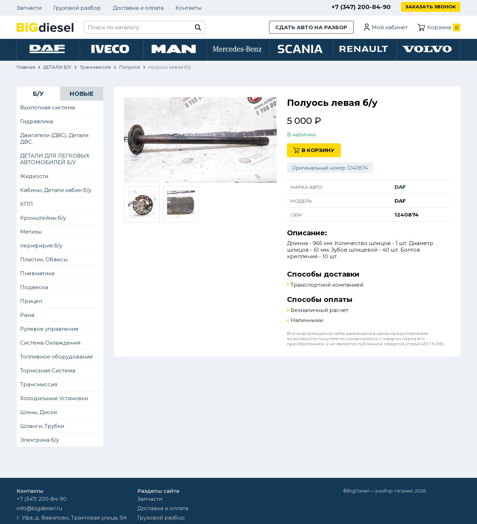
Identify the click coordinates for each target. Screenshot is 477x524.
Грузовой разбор (77, 8)
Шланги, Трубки (42, 427)
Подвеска (34, 289)
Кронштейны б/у (43, 219)
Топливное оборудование (56, 358)
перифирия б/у (41, 247)
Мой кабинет (390, 27)
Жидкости (34, 178)
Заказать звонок (431, 7)
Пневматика (37, 275)
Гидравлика (36, 123)
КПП (26, 205)
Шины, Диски (38, 414)
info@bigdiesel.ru (39, 508)
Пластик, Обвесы (44, 261)
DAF (400, 188)
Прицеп (31, 302)
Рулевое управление (49, 330)
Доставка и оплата (138, 8)
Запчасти (29, 8)
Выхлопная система (47, 109)
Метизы (31, 233)
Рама (27, 316)
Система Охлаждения (50, 344)
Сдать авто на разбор (311, 27)
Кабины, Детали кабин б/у (55, 191)
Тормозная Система (47, 372)
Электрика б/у (39, 441)
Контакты (188, 8)
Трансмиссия (38, 386)
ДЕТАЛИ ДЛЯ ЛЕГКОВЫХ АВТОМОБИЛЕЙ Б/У (54, 160)
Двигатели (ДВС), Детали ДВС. (54, 140)
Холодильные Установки (54, 400)
